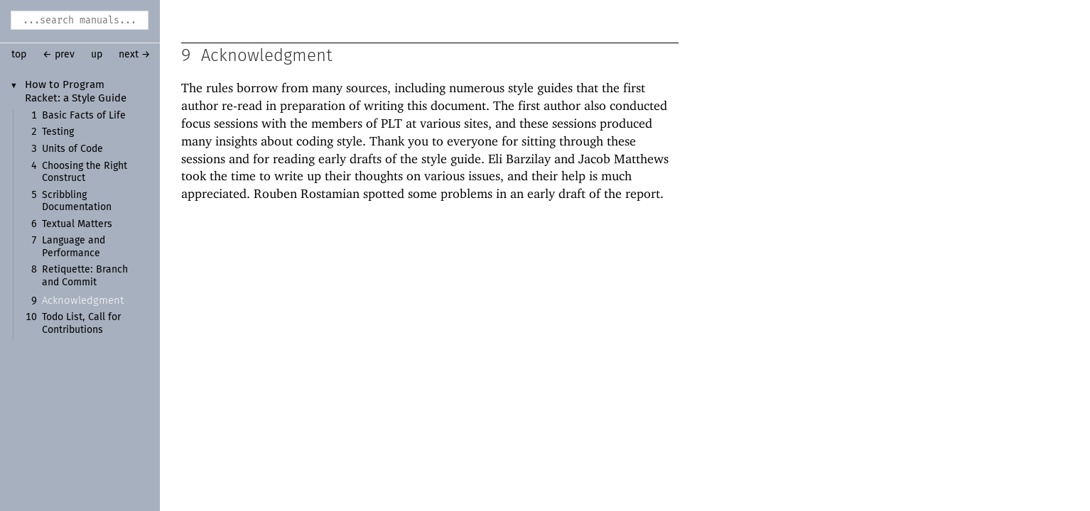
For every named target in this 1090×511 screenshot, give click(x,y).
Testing (58, 132)
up (96, 55)
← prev (59, 55)
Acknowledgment (83, 300)
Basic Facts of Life (84, 116)
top (18, 55)
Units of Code (72, 149)
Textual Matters (77, 224)
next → (135, 55)
